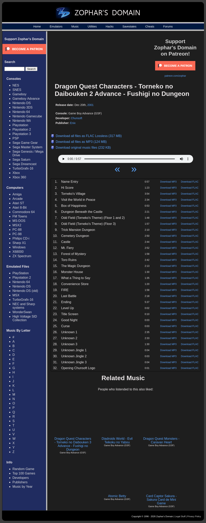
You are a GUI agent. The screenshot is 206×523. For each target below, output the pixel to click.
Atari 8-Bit (19, 207)
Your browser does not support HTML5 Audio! (125, 158)
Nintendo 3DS (22, 107)
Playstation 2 (21, 129)
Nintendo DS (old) (25, 290)
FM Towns (19, 216)
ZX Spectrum (21, 256)
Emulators (56, 26)
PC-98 (17, 234)
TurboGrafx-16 (22, 168)
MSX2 (16, 225)
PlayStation (20, 273)
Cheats (149, 26)
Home (37, 26)
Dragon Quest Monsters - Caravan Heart (161, 440)
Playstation (20, 125)
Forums (168, 26)
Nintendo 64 (21, 112)
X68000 (18, 251)
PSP (15, 138)
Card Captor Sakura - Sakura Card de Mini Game (161, 499)
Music (75, 26)
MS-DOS (18, 220)
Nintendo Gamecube (27, 116)
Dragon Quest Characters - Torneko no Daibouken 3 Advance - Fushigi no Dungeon (73, 444)
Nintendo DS (21, 103)
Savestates (129, 26)
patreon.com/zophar (175, 75)
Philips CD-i (20, 238)
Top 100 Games (23, 473)
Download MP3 (168, 181)
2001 (90, 105)
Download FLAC (189, 181)
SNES (16, 89)
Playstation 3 (21, 134)
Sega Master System (27, 147)
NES (15, 85)
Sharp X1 (19, 243)
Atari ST (18, 203)
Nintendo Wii (21, 120)
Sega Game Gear (25, 142)
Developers (20, 477)
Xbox (16, 173)
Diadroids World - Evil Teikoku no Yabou (117, 440)
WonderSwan (22, 312)
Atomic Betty (117, 496)
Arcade (17, 198)
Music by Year (22, 486)
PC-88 (17, 229)
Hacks (109, 26)
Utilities (92, 26)
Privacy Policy (194, 516)
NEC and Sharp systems (23, 305)
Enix (72, 123)
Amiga (17, 194)
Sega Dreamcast (24, 164)
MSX (16, 295)
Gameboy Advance (26, 98)
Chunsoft (76, 118)
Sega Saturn (21, 159)
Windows (19, 247)
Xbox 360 (19, 177)
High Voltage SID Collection (24, 318)
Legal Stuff (180, 516)
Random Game (23, 469)
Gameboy (19, 94)
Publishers (20, 482)
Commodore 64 (23, 212)
